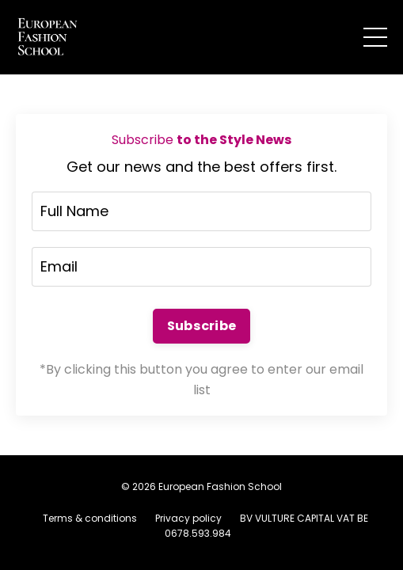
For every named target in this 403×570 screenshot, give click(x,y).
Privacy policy (188, 518)
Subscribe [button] (201, 326)
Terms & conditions (90, 518)
